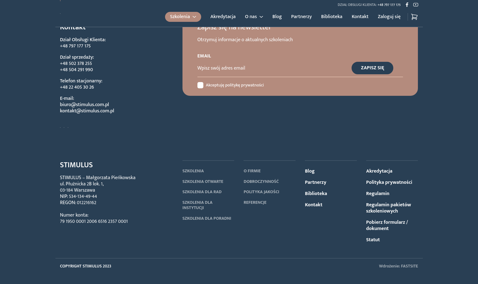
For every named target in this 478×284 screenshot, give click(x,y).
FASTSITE (409, 266)
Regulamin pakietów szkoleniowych (388, 208)
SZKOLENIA (193, 170)
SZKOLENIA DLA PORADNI (206, 218)
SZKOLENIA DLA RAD (202, 191)
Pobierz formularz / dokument (387, 225)
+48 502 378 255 (76, 63)
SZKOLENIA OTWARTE (202, 181)
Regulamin (378, 193)
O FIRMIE (252, 170)
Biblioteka (331, 16)
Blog (277, 16)
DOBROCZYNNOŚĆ (261, 181)
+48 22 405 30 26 (77, 87)
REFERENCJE (255, 202)
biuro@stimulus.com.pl (84, 104)
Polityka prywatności (389, 182)
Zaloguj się (389, 16)
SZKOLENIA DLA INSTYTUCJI (197, 205)
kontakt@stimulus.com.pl (87, 111)
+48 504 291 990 (76, 70)
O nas (251, 16)
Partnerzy (301, 16)
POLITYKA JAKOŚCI (261, 191)
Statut (373, 240)
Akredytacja (223, 16)
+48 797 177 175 (388, 5)
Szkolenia (180, 16)
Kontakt (360, 16)
